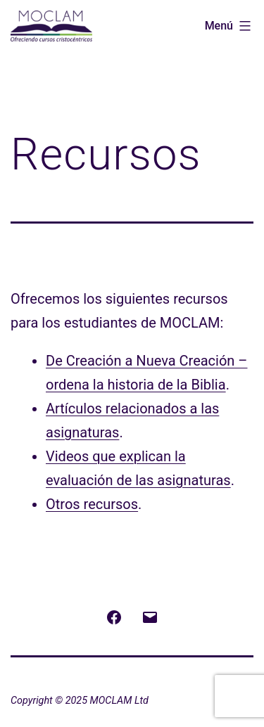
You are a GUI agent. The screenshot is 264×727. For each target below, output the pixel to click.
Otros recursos (92, 504)
